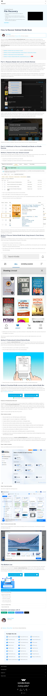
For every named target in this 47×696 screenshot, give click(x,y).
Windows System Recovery (13, 659)
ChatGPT (4, 612)
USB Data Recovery (11, 656)
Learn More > (6, 22)
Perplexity (11, 612)
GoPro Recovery (11, 642)
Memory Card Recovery (36, 656)
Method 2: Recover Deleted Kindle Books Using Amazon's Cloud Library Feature (20, 52)
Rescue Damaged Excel (6, 601)
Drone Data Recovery (24, 642)
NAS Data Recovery (11, 653)
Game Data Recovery (24, 639)
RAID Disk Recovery (23, 659)
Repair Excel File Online (6, 596)
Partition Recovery (35, 653)
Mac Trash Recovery (35, 636)
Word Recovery (11, 648)
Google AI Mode (19, 612)
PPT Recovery (22, 645)
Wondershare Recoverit (8, 391)
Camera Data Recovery (36, 639)
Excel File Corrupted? (6, 598)
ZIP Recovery (34, 645)
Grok (26, 612)
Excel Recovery (23, 648)
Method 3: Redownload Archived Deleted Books (13, 54)
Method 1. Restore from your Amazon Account (13, 50)
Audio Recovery (35, 648)
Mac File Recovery (11, 639)
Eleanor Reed (8, 34)
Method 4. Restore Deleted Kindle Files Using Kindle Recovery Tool (17, 56)
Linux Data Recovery (24, 653)
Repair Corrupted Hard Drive (13, 636)
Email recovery (11, 645)
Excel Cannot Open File (6, 600)
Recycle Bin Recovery (24, 636)
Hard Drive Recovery (24, 656)
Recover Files (18, 36)
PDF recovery (34, 642)
